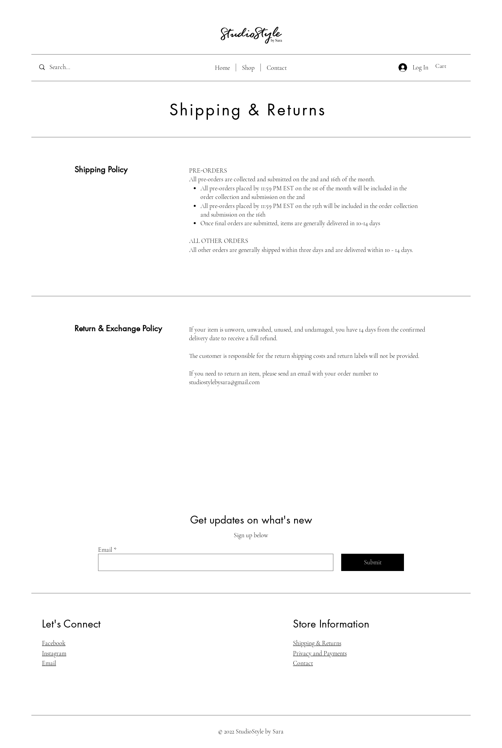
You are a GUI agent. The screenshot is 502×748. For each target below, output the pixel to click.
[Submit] (372, 562)
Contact (303, 663)
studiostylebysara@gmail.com (224, 382)
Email (105, 550)
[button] (446, 65)
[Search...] (72, 67)
